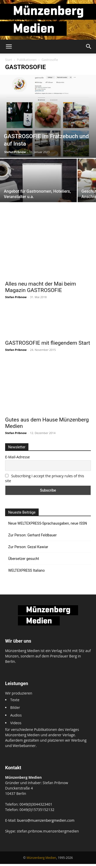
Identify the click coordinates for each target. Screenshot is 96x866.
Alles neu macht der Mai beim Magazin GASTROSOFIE (40, 287)
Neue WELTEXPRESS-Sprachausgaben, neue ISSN (47, 526)
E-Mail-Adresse (17, 459)
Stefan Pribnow (15, 152)
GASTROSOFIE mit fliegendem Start (47, 356)
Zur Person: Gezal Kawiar (28, 549)
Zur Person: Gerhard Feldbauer (32, 537)
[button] (9, 46)
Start (8, 60)
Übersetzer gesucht (23, 561)
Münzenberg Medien (41, 860)
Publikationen (27, 60)
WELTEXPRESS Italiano (26, 573)
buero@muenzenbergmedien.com (45, 822)
